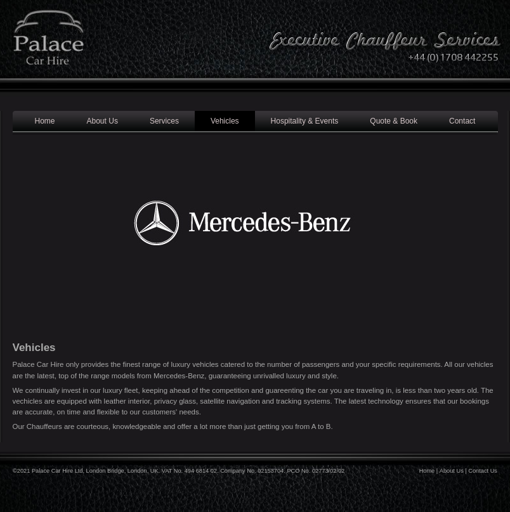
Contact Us (482, 471)
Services (164, 121)
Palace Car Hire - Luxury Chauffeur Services (47, 50)
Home (45, 121)
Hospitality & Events (305, 121)
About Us (102, 121)
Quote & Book (393, 121)
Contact (462, 121)
